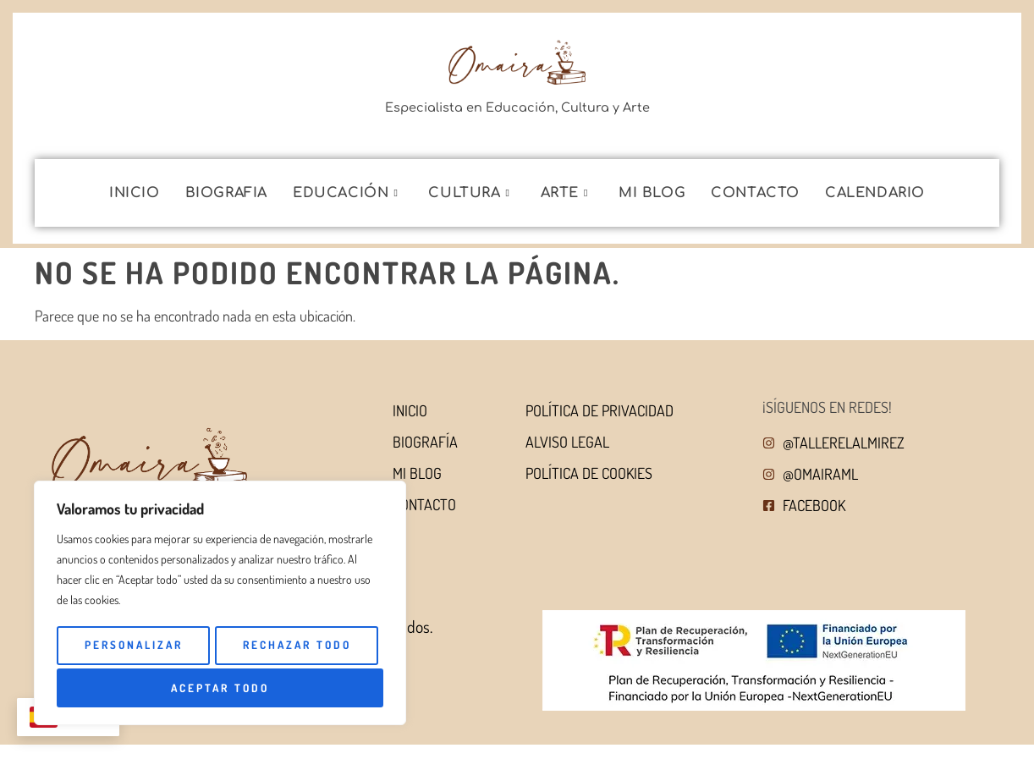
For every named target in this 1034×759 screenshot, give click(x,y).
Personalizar (217, 647)
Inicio (134, 193)
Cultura (468, 193)
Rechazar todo (139, 687)
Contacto (755, 193)
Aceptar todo (306, 687)
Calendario (875, 193)
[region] (220, 605)
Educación (345, 193)
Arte (564, 193)
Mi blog (652, 193)
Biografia (226, 193)
